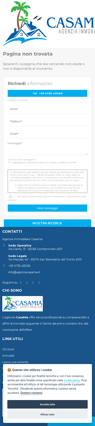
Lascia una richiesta (15, 362)
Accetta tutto (47, 404)
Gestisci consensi (31, 393)
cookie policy (72, 380)
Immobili (8, 355)
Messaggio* (15, 143)
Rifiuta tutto (48, 414)
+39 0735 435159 (51, 93)
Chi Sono (8, 349)
